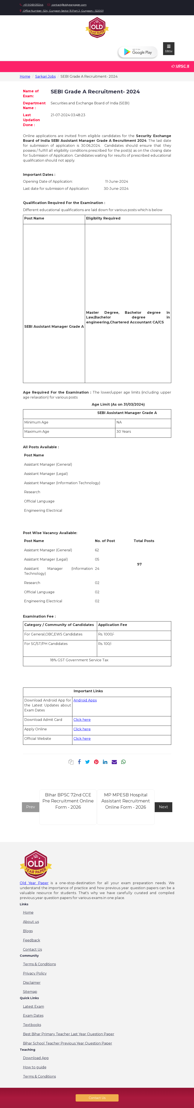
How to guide (34, 1067)
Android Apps (85, 700)
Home (25, 76)
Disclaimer (32, 983)
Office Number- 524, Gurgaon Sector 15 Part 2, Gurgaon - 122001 (62, 10)
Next (163, 807)
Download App (36, 1058)
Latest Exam (33, 1006)
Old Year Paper (34, 883)
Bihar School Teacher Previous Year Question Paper (67, 1043)
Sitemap (30, 992)
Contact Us (32, 949)
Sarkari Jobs (45, 76)
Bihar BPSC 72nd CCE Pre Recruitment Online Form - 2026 (68, 801)
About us (31, 922)
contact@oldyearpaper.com (67, 4)
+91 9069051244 (31, 4)
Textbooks (32, 1025)
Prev (30, 807)
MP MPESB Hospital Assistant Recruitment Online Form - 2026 (125, 801)
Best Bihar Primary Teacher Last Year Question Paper (68, 1034)
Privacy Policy (35, 973)
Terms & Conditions (39, 964)
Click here (82, 720)
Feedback (31, 940)
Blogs (28, 931)
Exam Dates (33, 1016)
